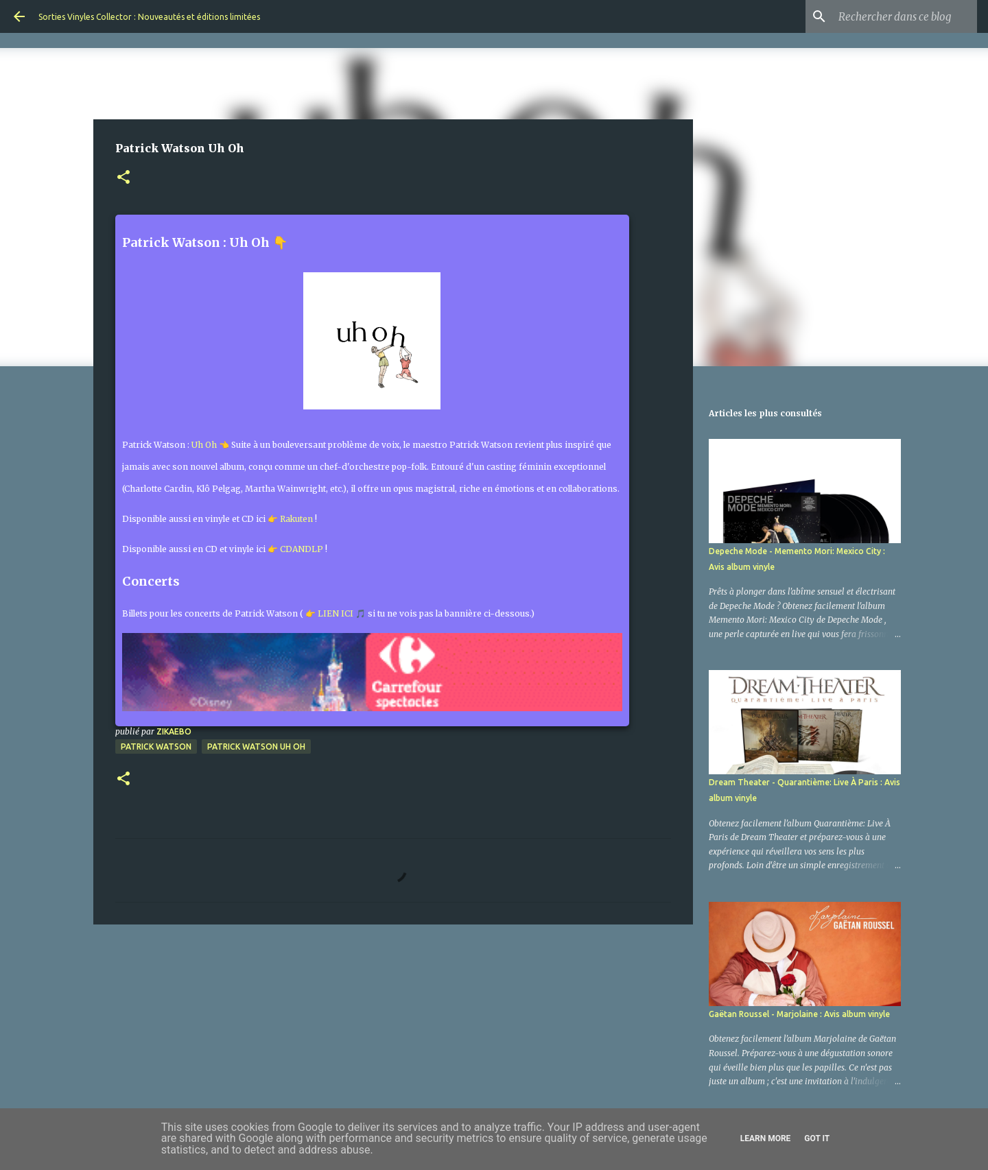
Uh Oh (204, 445)
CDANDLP (301, 549)
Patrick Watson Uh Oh (256, 746)
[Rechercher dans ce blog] (905, 16)
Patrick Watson (156, 746)
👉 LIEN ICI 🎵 (335, 613)
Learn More (765, 1138)
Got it (817, 1138)
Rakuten (296, 519)
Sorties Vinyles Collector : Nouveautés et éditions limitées (149, 16)
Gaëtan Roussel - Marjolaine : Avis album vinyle (799, 1014)
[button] (123, 178)
